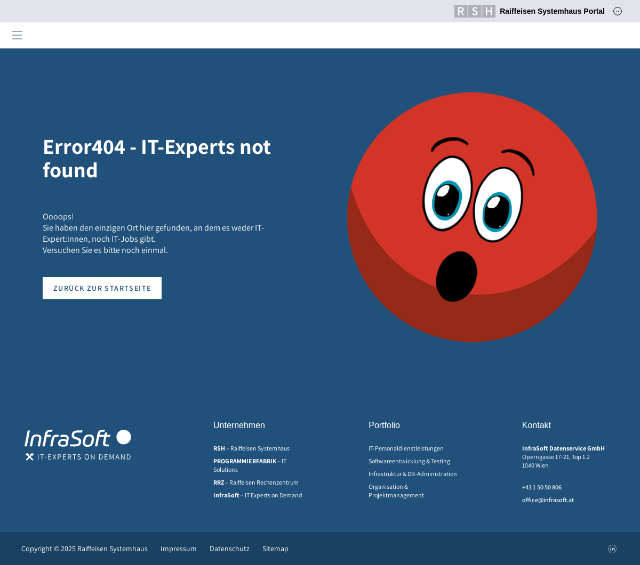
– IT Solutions (249, 465)
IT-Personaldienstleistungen (406, 448)
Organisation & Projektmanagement (396, 490)
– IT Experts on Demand (257, 495)
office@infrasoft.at (548, 500)
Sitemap (275, 548)
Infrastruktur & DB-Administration (413, 474)
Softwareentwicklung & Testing (409, 461)
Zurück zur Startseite (102, 288)
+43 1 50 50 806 (542, 487)
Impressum (179, 548)
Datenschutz (230, 548)
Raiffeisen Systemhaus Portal (529, 11)
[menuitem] (261, 448)
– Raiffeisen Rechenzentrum (256, 482)
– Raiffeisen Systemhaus (251, 448)
